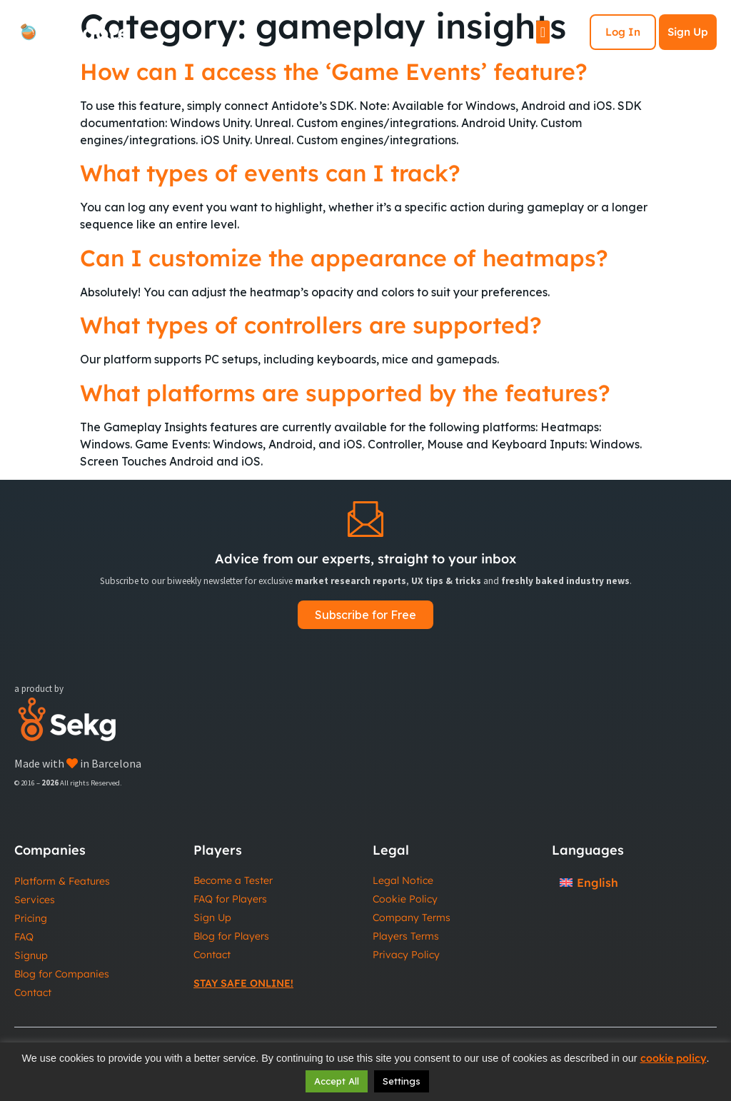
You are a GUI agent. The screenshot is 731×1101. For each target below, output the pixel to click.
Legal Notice (403, 880)
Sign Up (687, 32)
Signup (31, 955)
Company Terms (411, 917)
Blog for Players (231, 936)
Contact (32, 992)
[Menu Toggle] (543, 32)
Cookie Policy (405, 899)
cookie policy (673, 1058)
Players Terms (406, 936)
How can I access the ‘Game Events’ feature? (334, 71)
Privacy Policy (406, 954)
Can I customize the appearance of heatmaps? (344, 257)
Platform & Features (62, 881)
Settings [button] (401, 1081)
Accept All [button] (336, 1081)
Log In (622, 32)
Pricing (30, 918)
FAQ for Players (230, 899)
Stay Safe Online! (243, 983)
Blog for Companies (61, 973)
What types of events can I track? (270, 173)
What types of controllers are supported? (311, 325)
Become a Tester (233, 880)
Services (34, 899)
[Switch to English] (589, 882)
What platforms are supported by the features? (345, 392)
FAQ (24, 936)
